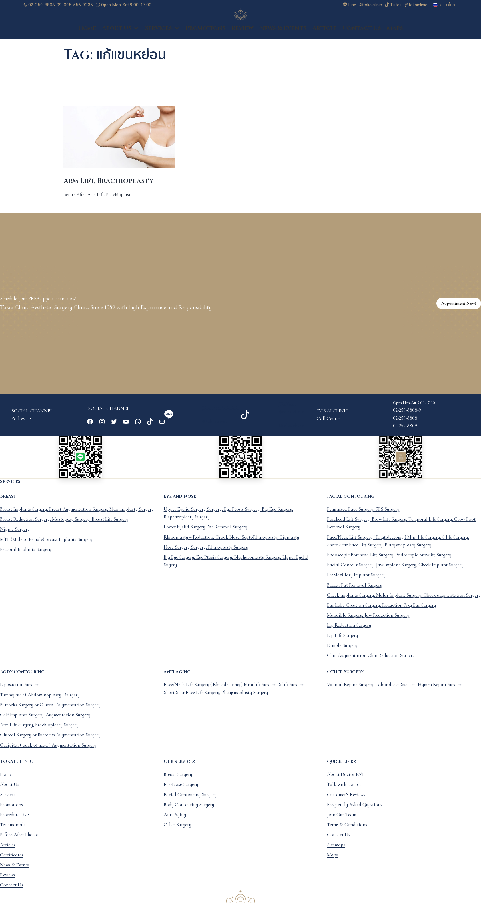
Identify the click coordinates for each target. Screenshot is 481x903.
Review (242, 34)
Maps (395, 34)
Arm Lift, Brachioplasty (108, 187)
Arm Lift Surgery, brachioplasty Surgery (39, 731)
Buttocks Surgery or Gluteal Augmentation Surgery (50, 711)
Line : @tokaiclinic (220, 414)
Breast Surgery (178, 781)
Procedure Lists (15, 821)
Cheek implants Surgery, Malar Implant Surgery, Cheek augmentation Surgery (404, 601)
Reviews (7, 881)
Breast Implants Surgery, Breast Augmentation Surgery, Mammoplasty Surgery (77, 515)
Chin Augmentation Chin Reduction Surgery (371, 662)
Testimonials (12, 831)
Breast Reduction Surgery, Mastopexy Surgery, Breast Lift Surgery (64, 525)
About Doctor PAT (345, 781)
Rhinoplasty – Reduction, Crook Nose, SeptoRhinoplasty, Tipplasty (231, 543)
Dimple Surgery (342, 652)
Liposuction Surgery (19, 691)
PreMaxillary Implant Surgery (356, 581)
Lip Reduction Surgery (349, 631)
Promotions (205, 34)
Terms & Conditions (347, 831)
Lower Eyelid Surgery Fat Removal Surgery (205, 533)
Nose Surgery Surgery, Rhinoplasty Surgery (206, 553)
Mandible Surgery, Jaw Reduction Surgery (368, 621)
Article (324, 34)
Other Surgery (177, 831)
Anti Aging (175, 821)
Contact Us (361, 34)
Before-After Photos (19, 841)
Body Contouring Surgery (189, 811)
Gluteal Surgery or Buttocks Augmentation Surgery (50, 741)
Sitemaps (336, 851)
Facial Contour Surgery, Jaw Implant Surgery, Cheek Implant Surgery (395, 571)
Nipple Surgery (15, 535)
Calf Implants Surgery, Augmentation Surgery (45, 721)
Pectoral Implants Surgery (25, 556)
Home (87, 34)
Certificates (11, 861)
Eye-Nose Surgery (181, 791)
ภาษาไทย (447, 4)
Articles (7, 851)
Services (162, 34)
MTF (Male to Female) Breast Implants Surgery (46, 546)
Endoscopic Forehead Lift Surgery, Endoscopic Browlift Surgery (389, 561)
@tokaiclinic (214, 428)
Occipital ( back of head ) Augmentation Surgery (48, 751)
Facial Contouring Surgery (190, 801)
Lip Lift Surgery (342, 641)
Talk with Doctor (344, 791)
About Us (120, 34)
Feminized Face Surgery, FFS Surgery (363, 515)
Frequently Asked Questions (354, 811)
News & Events (282, 34)
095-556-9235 (78, 4)
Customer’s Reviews (346, 801)
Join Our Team (341, 821)
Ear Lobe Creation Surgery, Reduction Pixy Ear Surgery (381, 611)
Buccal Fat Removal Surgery (354, 591)
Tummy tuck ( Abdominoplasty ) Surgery (40, 701)
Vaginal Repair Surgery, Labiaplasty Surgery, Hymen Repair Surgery (394, 691)
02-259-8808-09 (42, 4)
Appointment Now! (458, 309)
